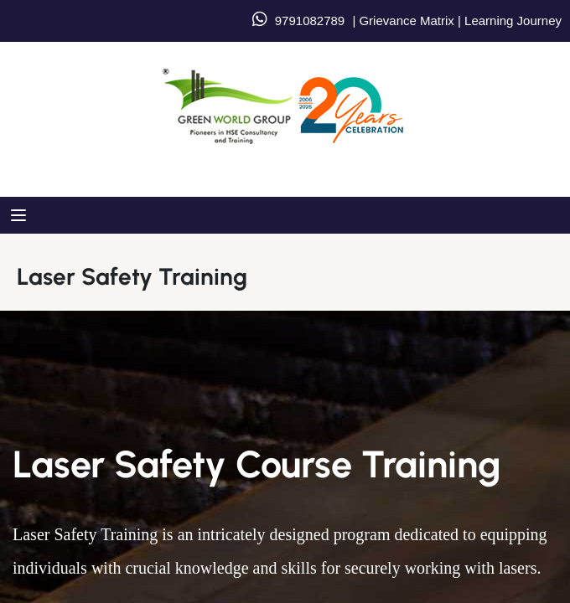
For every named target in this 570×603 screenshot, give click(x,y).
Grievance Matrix (406, 20)
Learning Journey (511, 20)
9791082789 (310, 20)
